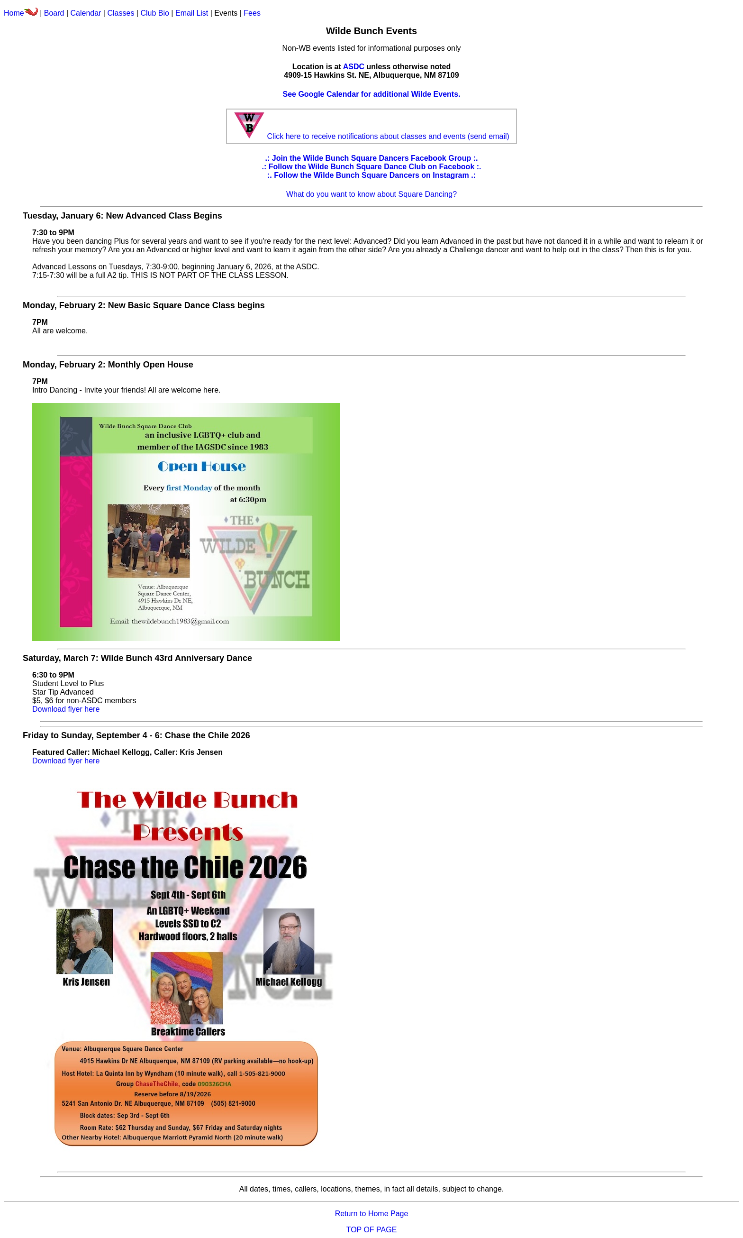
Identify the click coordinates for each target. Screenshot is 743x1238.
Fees (252, 13)
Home (21, 13)
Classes (120, 13)
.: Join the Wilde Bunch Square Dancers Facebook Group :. (371, 158)
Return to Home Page (371, 1214)
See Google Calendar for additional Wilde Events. (371, 94)
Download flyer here (66, 709)
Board (54, 13)
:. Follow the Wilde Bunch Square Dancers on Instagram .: (371, 175)
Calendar (85, 13)
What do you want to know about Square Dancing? (371, 194)
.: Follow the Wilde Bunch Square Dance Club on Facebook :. (371, 167)
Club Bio (154, 13)
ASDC (353, 67)
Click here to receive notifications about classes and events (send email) (388, 136)
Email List (191, 13)
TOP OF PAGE (371, 1230)
